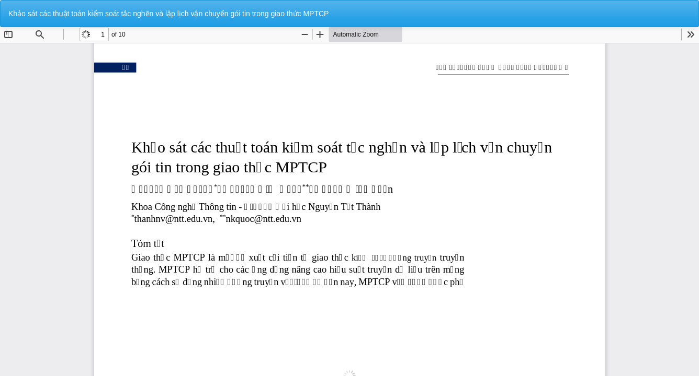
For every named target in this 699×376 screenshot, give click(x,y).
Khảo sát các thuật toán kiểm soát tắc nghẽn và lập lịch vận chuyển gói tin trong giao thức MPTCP (168, 13)
